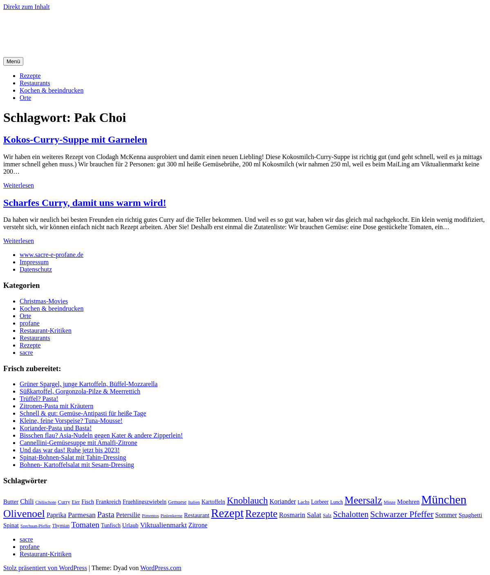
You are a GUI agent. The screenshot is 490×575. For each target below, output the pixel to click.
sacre (26, 352)
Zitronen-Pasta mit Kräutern (56, 405)
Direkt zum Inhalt (26, 6)
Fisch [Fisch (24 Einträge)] (87, 501)
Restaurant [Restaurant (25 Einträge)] (196, 515)
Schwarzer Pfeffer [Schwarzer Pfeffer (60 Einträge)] (402, 514)
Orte (25, 97)
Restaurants (35, 83)
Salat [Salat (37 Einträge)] (314, 515)
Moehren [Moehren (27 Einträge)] (408, 501)
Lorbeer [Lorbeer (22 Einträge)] (320, 502)
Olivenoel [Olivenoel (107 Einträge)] (24, 514)
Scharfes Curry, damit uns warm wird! (84, 202)
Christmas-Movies (44, 301)
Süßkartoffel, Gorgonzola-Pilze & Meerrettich (80, 391)
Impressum (34, 262)
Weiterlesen (18, 185)
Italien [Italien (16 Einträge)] (194, 502)
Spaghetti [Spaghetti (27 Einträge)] (470, 514)
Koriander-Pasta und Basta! (56, 428)
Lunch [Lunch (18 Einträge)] (336, 502)
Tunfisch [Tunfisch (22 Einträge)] (111, 525)
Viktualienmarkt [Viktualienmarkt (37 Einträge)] (163, 525)
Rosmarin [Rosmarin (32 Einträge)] (292, 515)
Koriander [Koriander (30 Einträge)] (282, 501)
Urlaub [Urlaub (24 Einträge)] (130, 525)
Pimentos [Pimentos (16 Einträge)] (150, 515)
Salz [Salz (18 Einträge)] (327, 515)
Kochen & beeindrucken (51, 90)
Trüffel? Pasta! (39, 398)
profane (30, 323)
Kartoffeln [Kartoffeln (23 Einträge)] (213, 502)
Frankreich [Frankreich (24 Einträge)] (108, 501)
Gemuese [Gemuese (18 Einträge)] (177, 502)
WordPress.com (160, 567)
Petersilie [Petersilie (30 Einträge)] (128, 514)
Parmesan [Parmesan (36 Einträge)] (82, 515)
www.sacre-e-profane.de (51, 254)
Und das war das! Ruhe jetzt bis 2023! (70, 450)
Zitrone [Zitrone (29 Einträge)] (197, 525)
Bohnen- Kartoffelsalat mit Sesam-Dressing (77, 464)
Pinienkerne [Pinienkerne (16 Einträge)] (172, 515)
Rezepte (30, 75)
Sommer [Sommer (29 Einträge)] (446, 514)
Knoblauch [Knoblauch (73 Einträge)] (247, 500)
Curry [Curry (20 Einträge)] (64, 502)
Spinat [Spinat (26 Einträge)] (11, 525)
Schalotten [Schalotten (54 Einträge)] (351, 514)
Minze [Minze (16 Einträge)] (390, 502)
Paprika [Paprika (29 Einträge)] (56, 514)
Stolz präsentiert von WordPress (45, 567)
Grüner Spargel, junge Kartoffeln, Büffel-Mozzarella (89, 383)
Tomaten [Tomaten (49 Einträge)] (85, 524)
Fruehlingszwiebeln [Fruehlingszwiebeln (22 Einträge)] (144, 502)
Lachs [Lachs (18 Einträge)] (303, 502)
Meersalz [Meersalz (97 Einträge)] (363, 500)
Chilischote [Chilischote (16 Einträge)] (46, 502)
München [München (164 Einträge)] (444, 499)
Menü (13, 61)
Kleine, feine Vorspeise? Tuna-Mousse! (71, 420)
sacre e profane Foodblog (73, 26)
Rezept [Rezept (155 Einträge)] (227, 513)
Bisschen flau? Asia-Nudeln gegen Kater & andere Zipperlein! (101, 435)
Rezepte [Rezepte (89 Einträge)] (261, 513)
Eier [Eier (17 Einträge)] (76, 502)
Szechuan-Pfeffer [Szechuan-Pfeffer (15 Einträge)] (35, 526)
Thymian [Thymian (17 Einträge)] (60, 526)
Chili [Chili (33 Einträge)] (27, 501)
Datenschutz (36, 269)
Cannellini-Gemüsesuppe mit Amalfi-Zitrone (78, 442)
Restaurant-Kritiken (46, 330)
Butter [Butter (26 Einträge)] (10, 501)
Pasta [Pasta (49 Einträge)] (105, 514)
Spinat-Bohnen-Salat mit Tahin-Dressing (73, 457)
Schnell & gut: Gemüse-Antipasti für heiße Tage (83, 413)
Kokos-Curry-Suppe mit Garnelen (75, 139)
